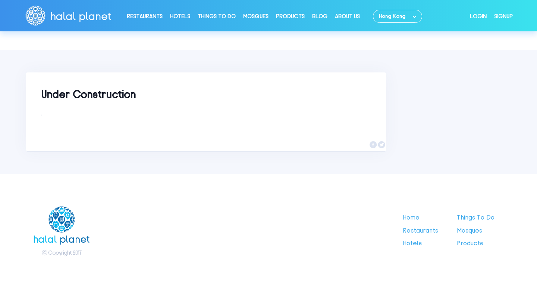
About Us (347, 16)
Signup (503, 16)
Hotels (180, 16)
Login (478, 16)
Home (411, 217)
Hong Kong (392, 16)
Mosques (255, 16)
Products (290, 16)
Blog (319, 16)
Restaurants (145, 16)
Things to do (217, 16)
